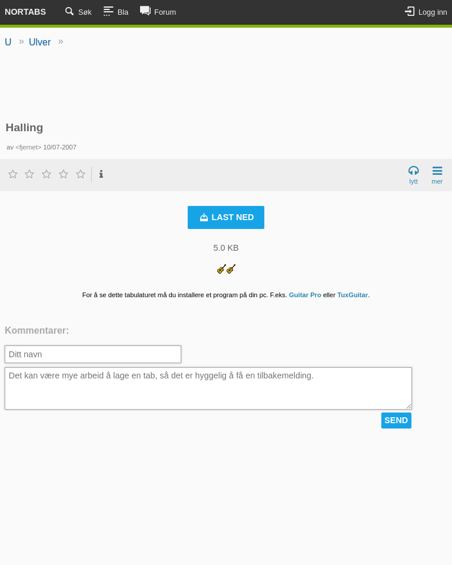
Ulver (40, 42)
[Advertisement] (226, 85)
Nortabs (25, 11)
